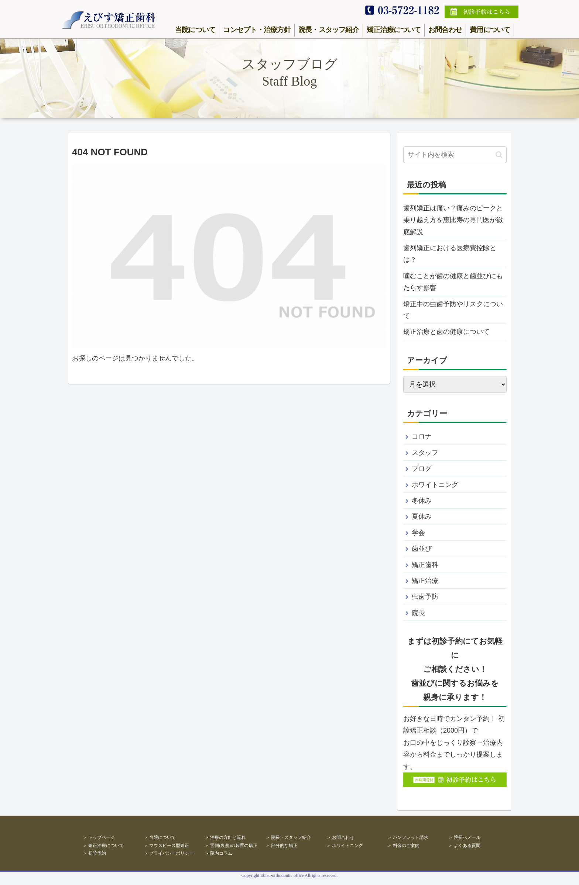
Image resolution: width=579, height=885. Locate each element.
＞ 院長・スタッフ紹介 (288, 837)
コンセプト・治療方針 (256, 30)
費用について (490, 30)
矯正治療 (425, 580)
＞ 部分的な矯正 (281, 845)
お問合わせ (445, 30)
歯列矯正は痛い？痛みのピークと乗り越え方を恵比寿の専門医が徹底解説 (453, 220)
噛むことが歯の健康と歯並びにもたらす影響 (453, 281)
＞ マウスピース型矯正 (166, 845)
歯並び (422, 548)
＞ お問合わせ (340, 837)
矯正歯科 (425, 564)
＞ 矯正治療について (103, 845)
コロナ (422, 436)
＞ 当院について (160, 837)
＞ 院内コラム (218, 853)
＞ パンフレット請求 (407, 837)
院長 (418, 612)
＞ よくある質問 (464, 845)
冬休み (422, 500)
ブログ (422, 468)
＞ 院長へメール (464, 837)
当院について (195, 30)
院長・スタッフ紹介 (328, 30)
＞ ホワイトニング (344, 845)
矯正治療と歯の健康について (446, 331)
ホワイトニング (435, 484)
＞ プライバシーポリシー (168, 853)
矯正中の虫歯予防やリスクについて (453, 309)
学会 (418, 532)
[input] (455, 154)
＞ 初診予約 (94, 853)
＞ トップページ (99, 837)
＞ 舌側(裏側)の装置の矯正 (231, 845)
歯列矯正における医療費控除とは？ (449, 253)
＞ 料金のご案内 (403, 845)
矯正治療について (394, 30)
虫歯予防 (425, 596)
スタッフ (425, 452)
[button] (499, 155)
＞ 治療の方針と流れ (225, 837)
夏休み (422, 516)
